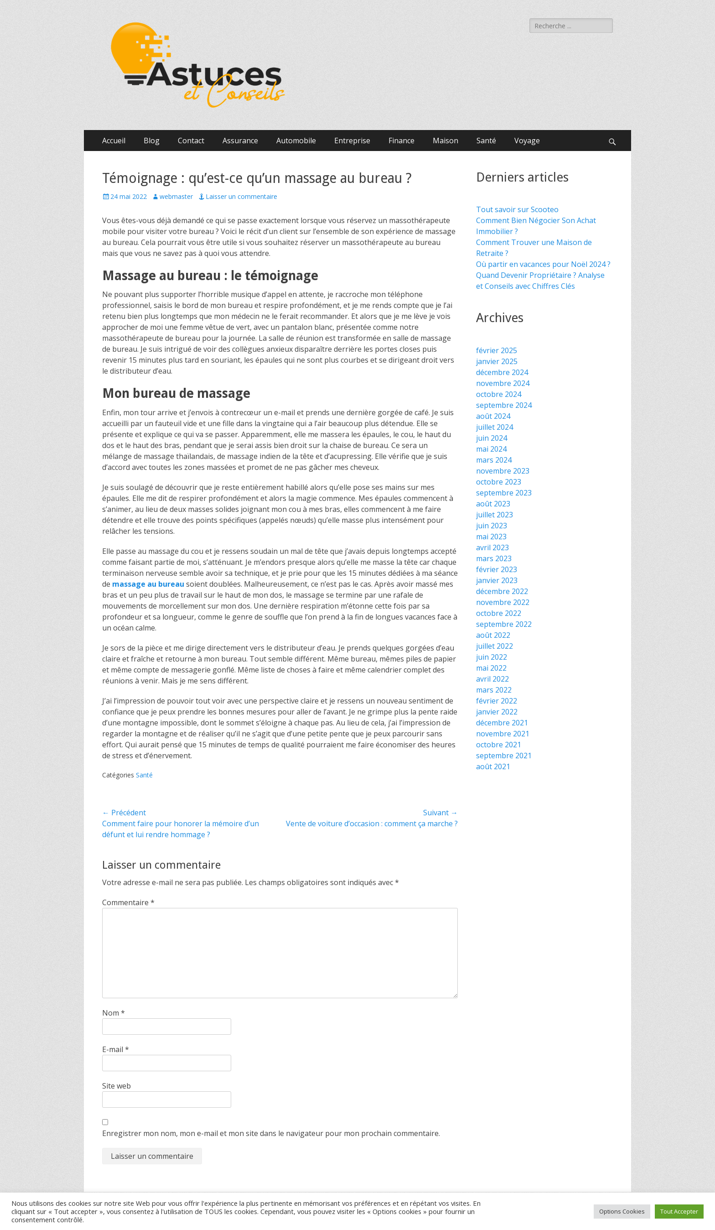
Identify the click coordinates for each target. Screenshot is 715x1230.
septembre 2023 (504, 493)
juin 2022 (491, 657)
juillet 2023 (494, 515)
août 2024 (493, 416)
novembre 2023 (502, 471)
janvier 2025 (497, 361)
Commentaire (128, 902)
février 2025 (496, 350)
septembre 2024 (504, 405)
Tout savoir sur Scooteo (517, 209)
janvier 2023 (497, 580)
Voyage (527, 141)
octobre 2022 (498, 613)
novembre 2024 (502, 383)
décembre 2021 (502, 723)
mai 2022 (491, 668)
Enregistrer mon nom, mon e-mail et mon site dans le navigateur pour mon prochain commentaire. (271, 1133)
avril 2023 (492, 547)
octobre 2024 (498, 394)
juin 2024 (491, 438)
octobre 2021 (498, 745)
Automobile (296, 141)
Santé (486, 141)
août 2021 (493, 766)
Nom (113, 1013)
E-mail (115, 1049)
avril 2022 (492, 679)
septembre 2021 (504, 756)
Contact (191, 141)
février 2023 (496, 569)
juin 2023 (491, 526)
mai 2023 (491, 537)
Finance (401, 141)
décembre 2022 (502, 591)
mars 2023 (494, 558)
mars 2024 (494, 460)
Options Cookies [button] (622, 1211)
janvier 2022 (497, 712)
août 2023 (493, 504)
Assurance (240, 141)
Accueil (113, 141)
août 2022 (493, 635)
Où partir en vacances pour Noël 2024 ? (543, 264)
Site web (116, 1086)
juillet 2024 (494, 427)
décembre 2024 (502, 372)
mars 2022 (494, 690)
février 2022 (496, 701)
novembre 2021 (502, 734)
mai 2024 (491, 449)
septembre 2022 (504, 624)
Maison (445, 141)
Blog (152, 141)
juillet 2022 (494, 646)
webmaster (176, 196)
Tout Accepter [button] (679, 1211)
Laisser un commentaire (241, 196)
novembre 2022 (502, 602)
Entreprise (352, 141)
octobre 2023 (498, 482)
